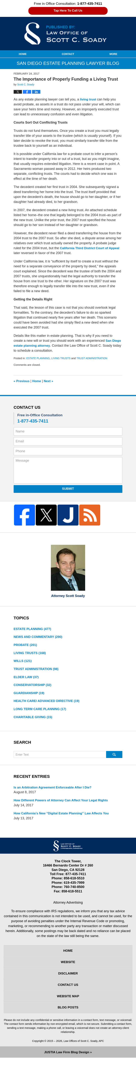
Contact (68, 54)
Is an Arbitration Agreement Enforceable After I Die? (54, 790)
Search (114, 757)
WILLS (23, 662)
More (113, 54)
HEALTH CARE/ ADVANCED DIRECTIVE (48, 703)
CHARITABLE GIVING (34, 720)
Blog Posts (68, 1014)
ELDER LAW (27, 678)
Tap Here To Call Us (68, 11)
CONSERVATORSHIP (33, 687)
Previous (22, 381)
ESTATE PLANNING (38, 358)
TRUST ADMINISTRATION (95, 358)
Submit (68, 488)
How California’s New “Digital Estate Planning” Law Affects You (64, 817)
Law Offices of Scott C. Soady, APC (83, 1047)
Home (23, 54)
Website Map (68, 1002)
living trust (88, 99)
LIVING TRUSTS (62, 358)
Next (50, 381)
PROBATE (26, 645)
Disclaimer (68, 978)
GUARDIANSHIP (30, 695)
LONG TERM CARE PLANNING (41, 712)
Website (68, 966)
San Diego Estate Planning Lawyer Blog (68, 33)
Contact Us (68, 990)
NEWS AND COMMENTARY (39, 637)
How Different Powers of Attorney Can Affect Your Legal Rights (63, 804)
